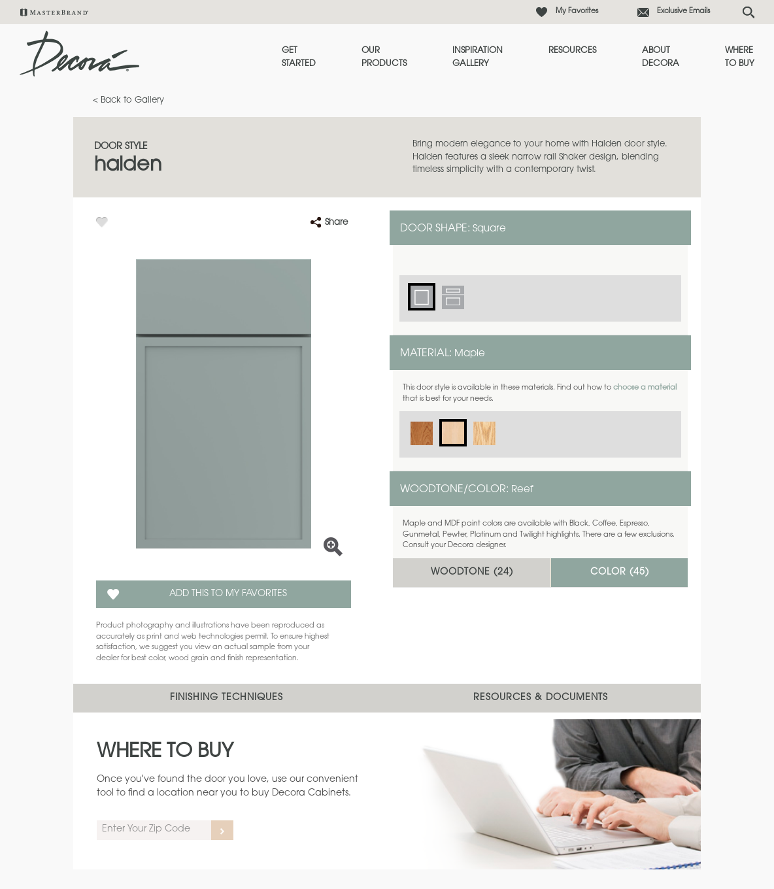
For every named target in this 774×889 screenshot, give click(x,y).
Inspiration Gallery (477, 57)
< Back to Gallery (128, 100)
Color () (619, 572)
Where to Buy (739, 57)
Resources (572, 50)
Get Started (299, 57)
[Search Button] (748, 12)
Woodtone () (472, 572)
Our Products (384, 57)
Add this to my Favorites (228, 594)
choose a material (645, 388)
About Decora (660, 57)
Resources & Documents (540, 698)
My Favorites (577, 11)
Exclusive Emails (683, 11)
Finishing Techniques (226, 698)
